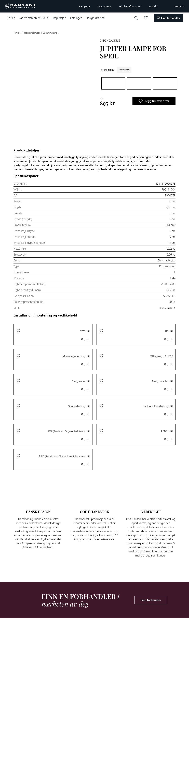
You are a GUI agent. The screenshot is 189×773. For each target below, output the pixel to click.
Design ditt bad (95, 18)
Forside (17, 32)
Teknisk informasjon (130, 6)
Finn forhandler (151, 600)
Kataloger (76, 18)
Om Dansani (105, 6)
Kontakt (153, 6)
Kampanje (84, 6)
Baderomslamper (31, 32)
